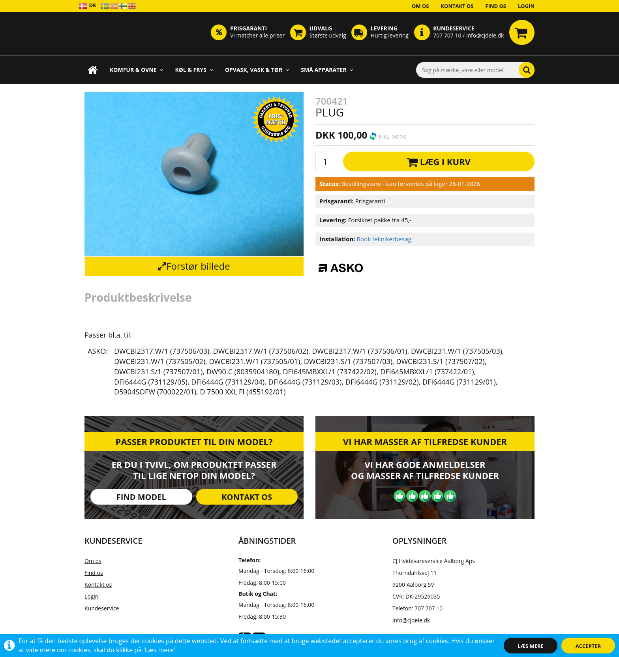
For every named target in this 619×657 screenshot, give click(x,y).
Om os (420, 5)
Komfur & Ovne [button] (136, 69)
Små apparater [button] (327, 69)
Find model (141, 497)
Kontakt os (457, 5)
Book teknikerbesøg (383, 239)
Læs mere (531, 645)
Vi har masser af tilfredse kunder (425, 441)
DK (87, 5)
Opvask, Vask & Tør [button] (257, 69)
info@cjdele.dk (411, 620)
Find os (496, 5)
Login (526, 5)
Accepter (588, 645)
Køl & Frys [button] (194, 69)
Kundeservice (101, 608)
